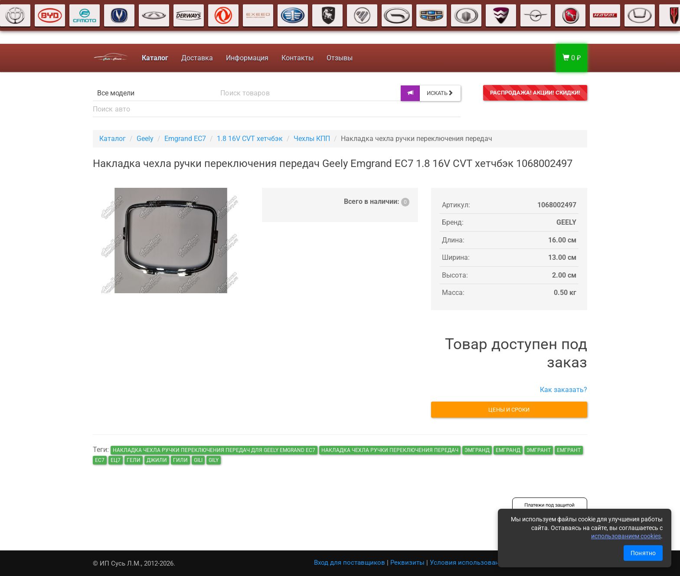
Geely (145, 138)
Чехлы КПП (312, 138)
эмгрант (538, 450)
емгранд (508, 450)
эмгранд (477, 450)
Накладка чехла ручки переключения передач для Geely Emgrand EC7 (214, 450)
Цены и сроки (509, 409)
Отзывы (339, 58)
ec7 (100, 460)
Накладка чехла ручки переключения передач (389, 450)
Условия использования (468, 562)
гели (134, 460)
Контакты (297, 58)
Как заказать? (563, 390)
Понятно (643, 553)
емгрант (569, 450)
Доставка (196, 58)
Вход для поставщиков (349, 562)
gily (214, 460)
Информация (246, 58)
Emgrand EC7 (185, 138)
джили (157, 460)
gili (198, 460)
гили (180, 460)
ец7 (116, 460)
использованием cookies (626, 536)
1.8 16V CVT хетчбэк (250, 138)
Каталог (112, 138)
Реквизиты (407, 562)
